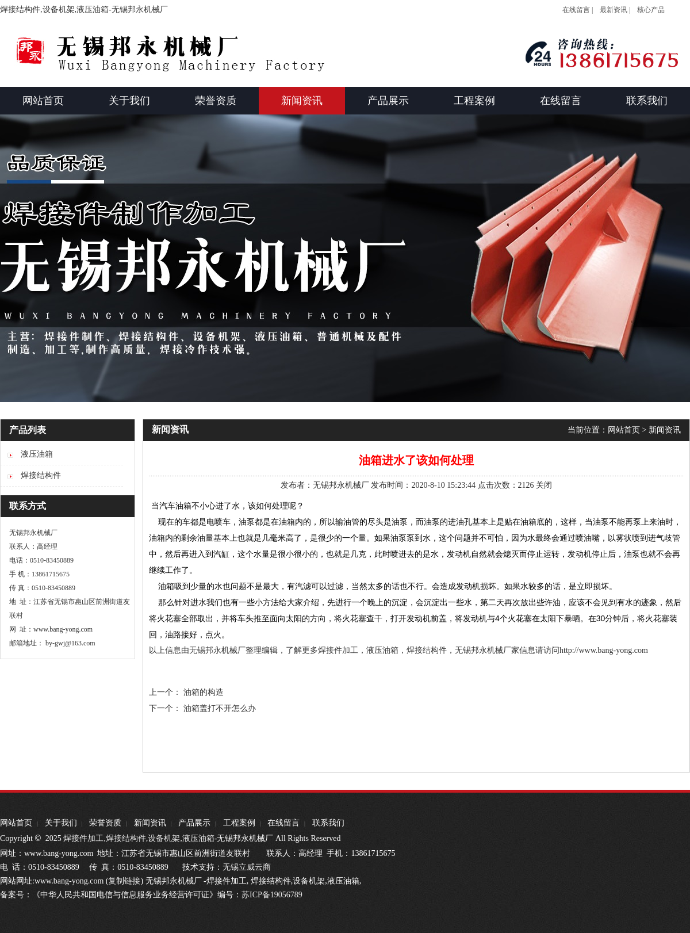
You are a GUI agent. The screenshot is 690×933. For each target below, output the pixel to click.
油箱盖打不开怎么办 (219, 708)
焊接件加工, (84, 838)
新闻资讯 (665, 430)
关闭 (544, 485)
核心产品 (651, 10)
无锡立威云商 (247, 867)
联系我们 (328, 823)
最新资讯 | (615, 10)
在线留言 (283, 823)
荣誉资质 (105, 823)
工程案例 (239, 823)
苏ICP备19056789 (271, 894)
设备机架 (164, 838)
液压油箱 (198, 838)
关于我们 (61, 823)
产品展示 (194, 823)
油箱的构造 (203, 692)
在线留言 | (577, 10)
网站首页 (624, 430)
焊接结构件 (126, 838)
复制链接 (124, 881)
